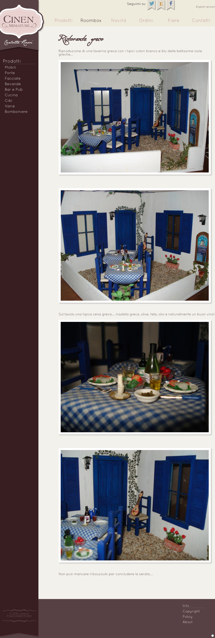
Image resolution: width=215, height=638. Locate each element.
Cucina (11, 95)
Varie (10, 106)
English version (205, 7)
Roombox (91, 21)
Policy (188, 617)
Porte (10, 73)
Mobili (10, 67)
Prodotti (64, 21)
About (188, 622)
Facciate (13, 78)
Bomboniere (16, 112)
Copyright (191, 611)
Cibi (8, 101)
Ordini (146, 21)
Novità (118, 21)
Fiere (173, 21)
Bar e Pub (14, 89)
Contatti (201, 21)
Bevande (13, 84)
